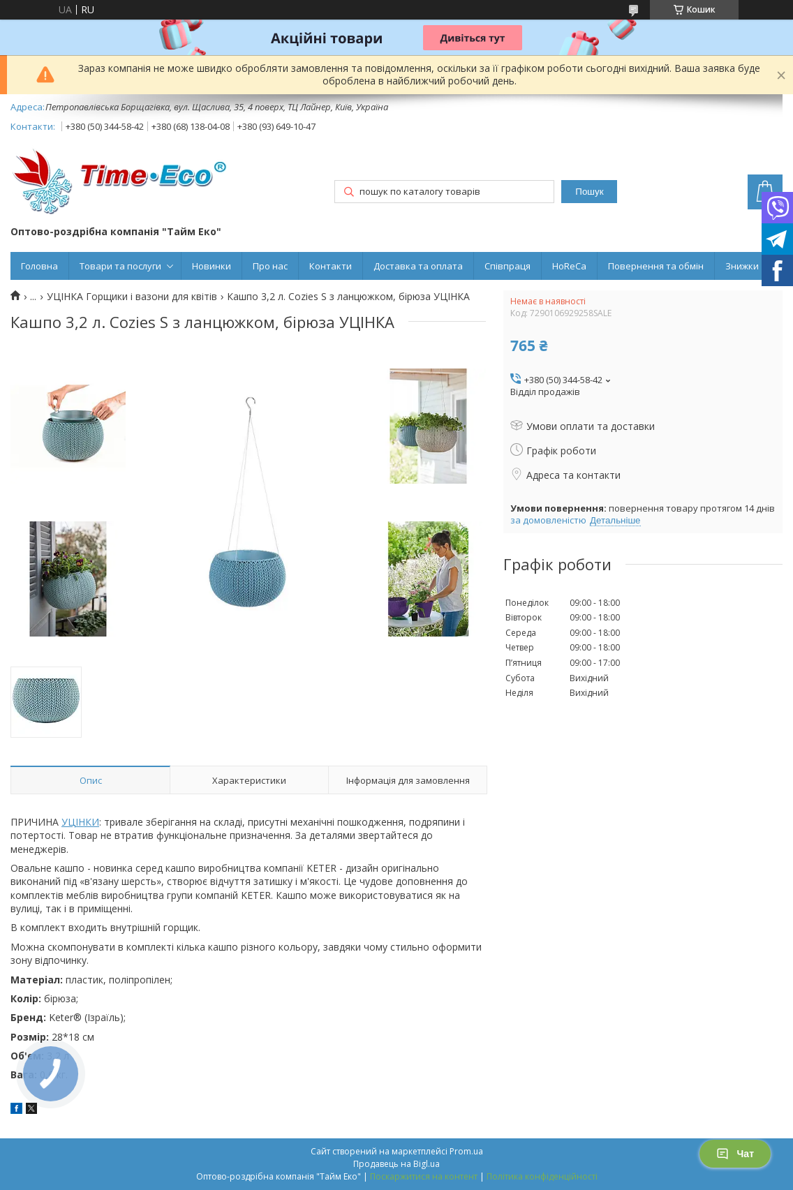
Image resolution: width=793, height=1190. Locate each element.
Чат (735, 1153)
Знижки (742, 266)
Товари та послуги (120, 266)
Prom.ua (466, 1151)
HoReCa (569, 266)
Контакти (330, 266)
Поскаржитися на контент (423, 1176)
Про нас (270, 266)
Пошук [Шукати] (589, 191)
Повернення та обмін (656, 266)
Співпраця (507, 266)
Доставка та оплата (418, 266)
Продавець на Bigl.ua (396, 1164)
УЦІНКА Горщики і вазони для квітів (132, 296)
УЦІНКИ (80, 821)
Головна (39, 266)
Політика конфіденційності (542, 1176)
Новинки (211, 266)
